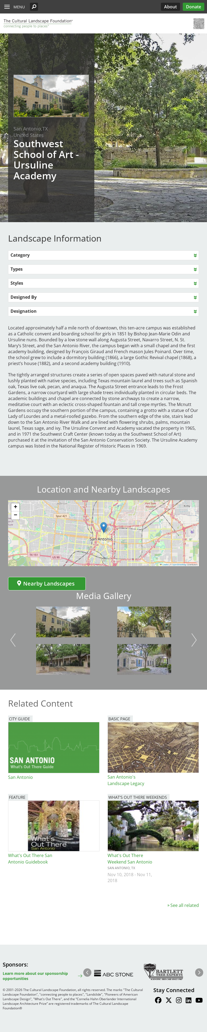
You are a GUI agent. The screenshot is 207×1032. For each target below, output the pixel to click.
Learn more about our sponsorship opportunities (35, 976)
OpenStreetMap (179, 564)
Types (17, 269)
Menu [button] (19, 6)
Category (20, 255)
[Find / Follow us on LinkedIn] (188, 1001)
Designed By (24, 297)
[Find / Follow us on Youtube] (199, 1001)
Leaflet (164, 564)
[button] (34, 7)
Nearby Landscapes (45, 583)
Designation (24, 311)
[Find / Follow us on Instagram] (179, 1001)
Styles (17, 283)
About (170, 7)
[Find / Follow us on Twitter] (168, 1001)
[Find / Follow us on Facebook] (158, 1001)
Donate (193, 7)
